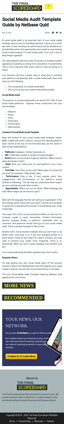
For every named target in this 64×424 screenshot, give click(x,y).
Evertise (21, 277)
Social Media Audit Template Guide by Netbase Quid (37, 274)
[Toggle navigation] (48, 7)
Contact (50, 421)
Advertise (38, 421)
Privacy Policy (25, 421)
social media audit (43, 78)
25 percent (39, 61)
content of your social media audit (28, 137)
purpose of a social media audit (20, 100)
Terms (12, 421)
